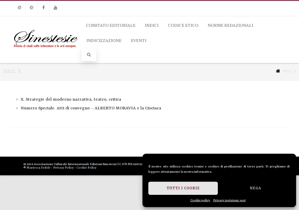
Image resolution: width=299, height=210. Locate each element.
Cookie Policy (87, 167)
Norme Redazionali (230, 25)
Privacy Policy (63, 167)
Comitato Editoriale (110, 25)
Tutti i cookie (183, 188)
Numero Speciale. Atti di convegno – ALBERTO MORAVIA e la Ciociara (91, 108)
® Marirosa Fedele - (38, 167)
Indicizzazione (103, 40)
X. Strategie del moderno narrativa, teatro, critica (71, 99)
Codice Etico (183, 25)
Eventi (138, 40)
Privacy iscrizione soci (229, 200)
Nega (255, 188)
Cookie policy (200, 200)
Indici (152, 25)
